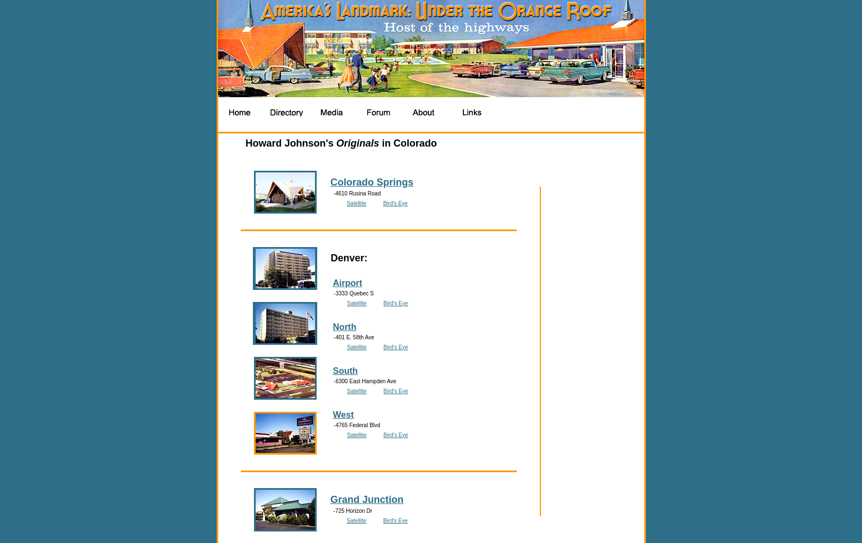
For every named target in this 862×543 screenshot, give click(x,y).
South (345, 371)
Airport (347, 283)
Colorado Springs (371, 182)
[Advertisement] (577, 112)
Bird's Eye (395, 203)
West (343, 414)
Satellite (357, 203)
